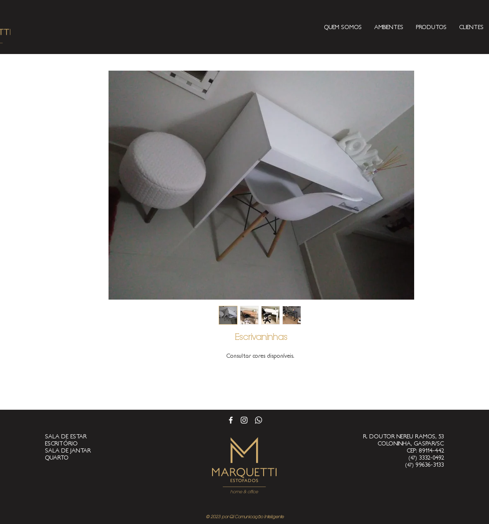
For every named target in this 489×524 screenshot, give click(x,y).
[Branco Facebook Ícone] (230, 420)
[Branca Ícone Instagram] (244, 420)
